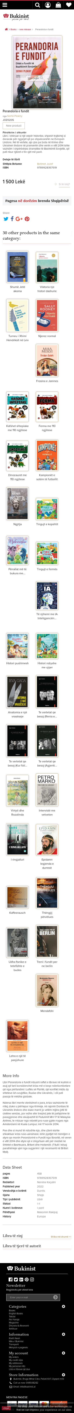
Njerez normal (47, 336)
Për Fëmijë (14, 1320)
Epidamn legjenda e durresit (47, 863)
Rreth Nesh (14, 1338)
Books (12, 1310)
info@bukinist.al (27, 1387)
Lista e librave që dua (19, 1369)
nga (5, 116)
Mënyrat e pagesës (18, 1347)
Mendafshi (47, 1011)
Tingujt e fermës (47, 569)
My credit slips (16, 1360)
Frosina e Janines (47, 381)
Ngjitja (17, 524)
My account (18, 1353)
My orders (14, 1357)
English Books (16, 1314)
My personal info (17, 1366)
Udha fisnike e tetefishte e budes (17, 966)
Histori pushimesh (17, 663)
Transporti (14, 1344)
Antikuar (13, 1329)
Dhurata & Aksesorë (19, 1326)
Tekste (12, 1317)
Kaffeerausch (17, 912)
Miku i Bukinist (16, 1341)
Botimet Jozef (45, 164)
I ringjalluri (17, 859)
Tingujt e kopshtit (47, 524)
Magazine (14, 1323)
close (6, 1408)
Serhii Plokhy (14, 116)
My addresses (16, 1363)
